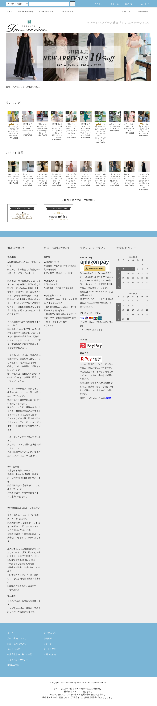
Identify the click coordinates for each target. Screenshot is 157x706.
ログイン (127, 4)
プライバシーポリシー (17, 660)
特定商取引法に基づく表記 (19, 654)
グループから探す (44, 11)
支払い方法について (16, 638)
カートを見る (50, 649)
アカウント (97, 4)
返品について (13, 649)
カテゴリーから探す (24, 11)
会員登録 (113, 4)
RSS (9, 665)
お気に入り (124, 11)
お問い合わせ (141, 11)
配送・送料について (16, 644)
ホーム (9, 11)
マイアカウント (51, 633)
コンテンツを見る (64, 11)
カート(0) (143, 4)
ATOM (16, 665)
